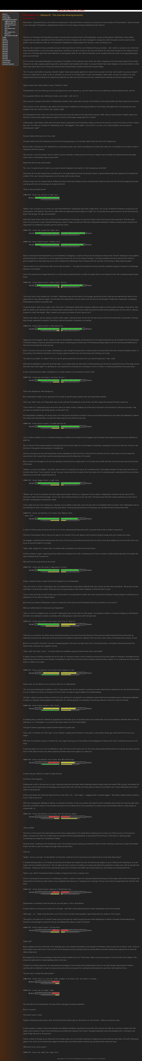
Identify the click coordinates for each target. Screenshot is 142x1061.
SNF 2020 (5, 51)
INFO (62, 10)
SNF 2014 (5, 41)
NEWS (58, 10)
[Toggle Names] (29, 18)
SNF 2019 (5, 50)
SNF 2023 (5, 57)
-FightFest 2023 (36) (9, 21)
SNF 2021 (5, 53)
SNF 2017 (5, 46)
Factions (4, 14)
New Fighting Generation (9, 19)
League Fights (6, 18)
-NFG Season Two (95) (10, 35)
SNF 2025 (5, 59)
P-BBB (4, 37)
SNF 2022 (5, 55)
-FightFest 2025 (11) (9, 23)
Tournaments (6, 60)
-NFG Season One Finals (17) (9, 33)
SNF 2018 (5, 48)
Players (4, 39)
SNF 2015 (5, 43)
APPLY (66, 10)
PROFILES (71, 10)
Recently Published (8, 64)
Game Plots (5, 16)
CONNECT (82, 10)
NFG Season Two (31, 15)
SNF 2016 (5, 44)
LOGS (76, 10)
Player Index (6, 62)
